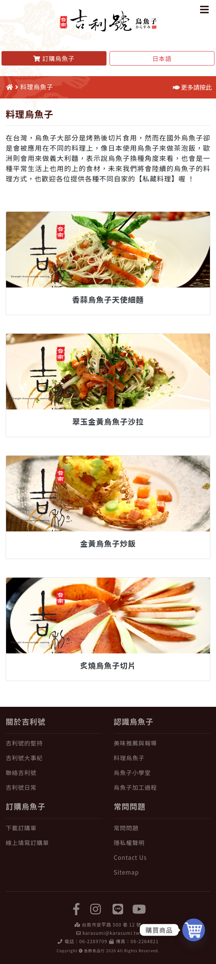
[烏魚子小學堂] (162, 772)
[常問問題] (162, 827)
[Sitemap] (162, 872)
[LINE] (118, 908)
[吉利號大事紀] (54, 757)
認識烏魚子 (133, 721)
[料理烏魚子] (162, 757)
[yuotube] (139, 908)
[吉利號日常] (54, 787)
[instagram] (95, 908)
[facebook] (76, 908)
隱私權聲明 (129, 842)
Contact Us (130, 857)
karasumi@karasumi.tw (111, 933)
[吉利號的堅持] (54, 743)
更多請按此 (192, 87)
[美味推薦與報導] (162, 743)
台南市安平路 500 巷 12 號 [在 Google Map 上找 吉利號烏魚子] (111, 924)
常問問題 (130, 806)
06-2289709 (93, 941)
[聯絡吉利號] (54, 772)
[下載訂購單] (54, 827)
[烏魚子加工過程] (162, 787)
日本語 (162, 58)
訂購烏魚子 (25, 806)
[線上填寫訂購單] (54, 842)
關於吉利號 (25, 721)
